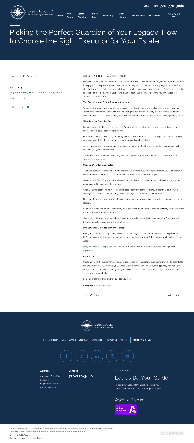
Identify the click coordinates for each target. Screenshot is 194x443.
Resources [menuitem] (154, 15)
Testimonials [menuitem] (138, 15)
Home (43, 340)
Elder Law (83, 340)
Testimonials (111, 340)
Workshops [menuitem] (109, 15)
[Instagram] (112, 356)
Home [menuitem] (60, 15)
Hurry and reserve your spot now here (100, 246)
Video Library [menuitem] (122, 15)
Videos (123, 340)
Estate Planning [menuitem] (82, 15)
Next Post (173, 295)
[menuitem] (13, 438)
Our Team (53, 340)
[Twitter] (82, 356)
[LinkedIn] (97, 356)
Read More (17, 98)
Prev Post (93, 295)
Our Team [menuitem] (70, 15)
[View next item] (28, 107)
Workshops (97, 340)
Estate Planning (103, 285)
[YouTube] (128, 356)
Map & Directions (48, 387)
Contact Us (174, 15)
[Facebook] (66, 356)
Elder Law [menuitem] (95, 15)
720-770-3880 (172, 6)
